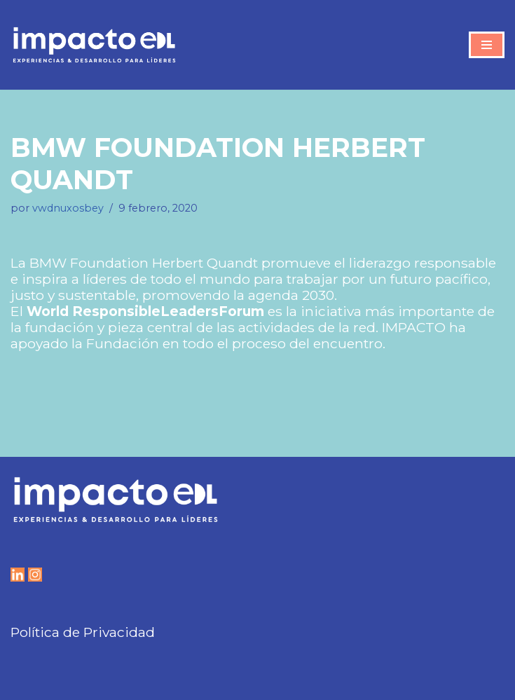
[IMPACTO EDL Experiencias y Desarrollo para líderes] (94, 45)
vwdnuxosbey (68, 208)
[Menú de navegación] (486, 45)
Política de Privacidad (83, 632)
